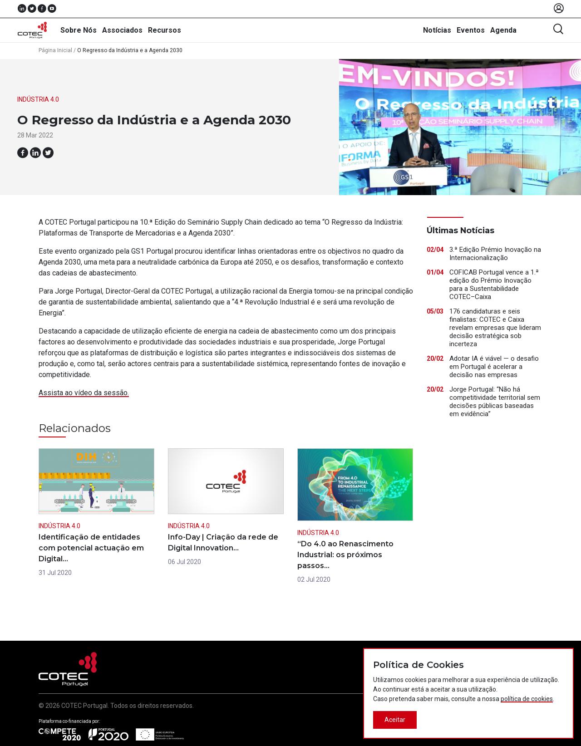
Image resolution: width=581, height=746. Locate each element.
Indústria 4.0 (38, 99)
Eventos (471, 30)
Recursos (164, 30)
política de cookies (527, 698)
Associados (122, 30)
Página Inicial (55, 50)
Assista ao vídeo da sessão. (84, 392)
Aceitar (394, 719)
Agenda (503, 30)
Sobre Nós (78, 30)
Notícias (437, 30)
